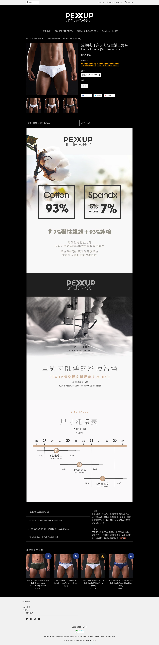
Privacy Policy (80, 640)
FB (125, 538)
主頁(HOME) (46, 31)
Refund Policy (91, 640)
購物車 (130, 2)
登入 (99, 2)
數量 (83, 80)
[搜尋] (32, 2)
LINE (121, 538)
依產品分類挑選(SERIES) (87, 31)
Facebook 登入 (117, 2)
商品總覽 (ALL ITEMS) (64, 31)
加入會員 (108, 2)
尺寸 (83, 71)
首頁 (27, 39)
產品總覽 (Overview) (38, 39)
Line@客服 (26, 607)
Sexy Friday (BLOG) (110, 31)
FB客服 (25, 610)
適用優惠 (84, 60)
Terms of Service (69, 640)
